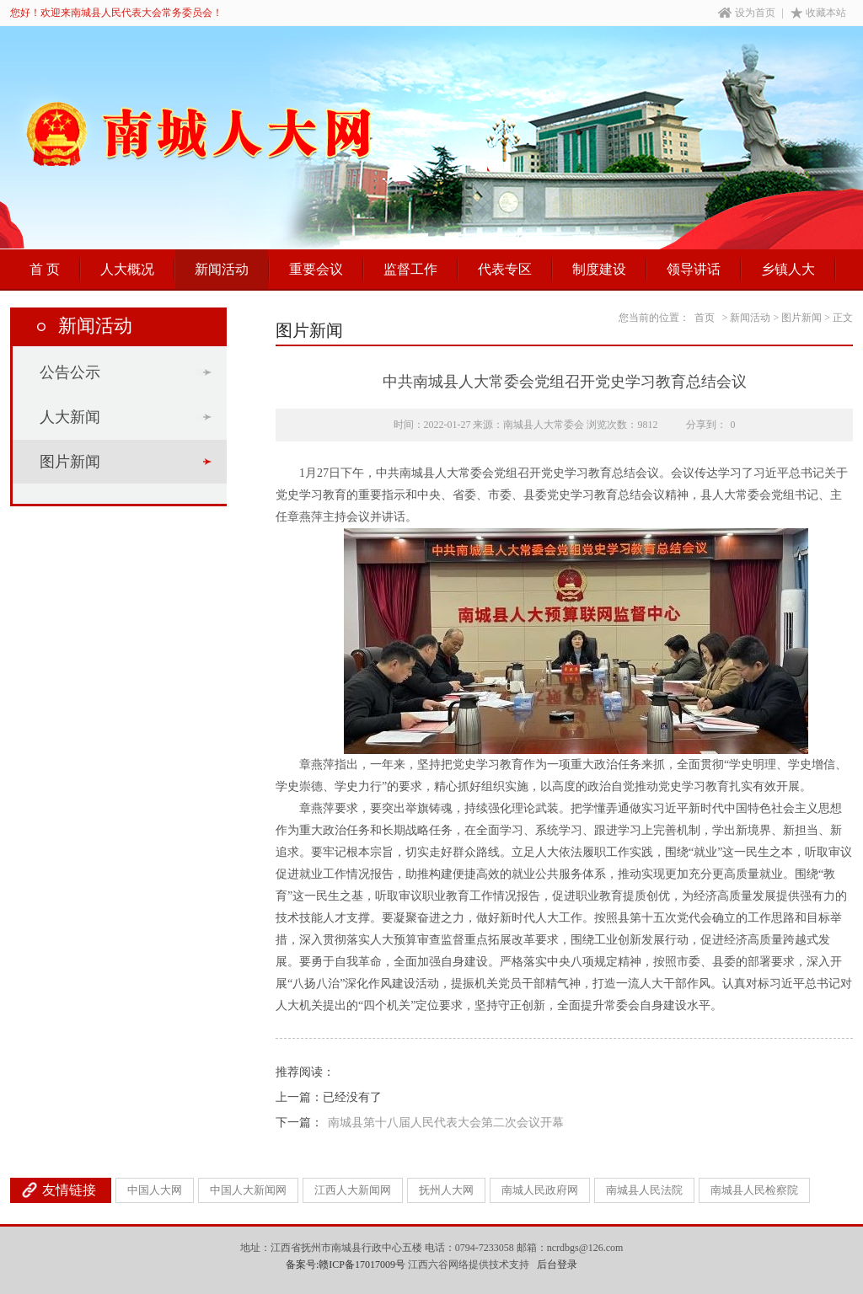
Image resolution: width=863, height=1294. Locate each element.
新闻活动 (222, 269)
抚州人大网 (446, 1190)
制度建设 (599, 269)
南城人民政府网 (539, 1190)
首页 (704, 318)
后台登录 (557, 1264)
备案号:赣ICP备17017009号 (345, 1264)
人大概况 (127, 269)
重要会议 (316, 269)
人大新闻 (70, 417)
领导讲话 (694, 269)
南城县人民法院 (644, 1190)
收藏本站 (818, 13)
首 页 (44, 269)
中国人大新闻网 (248, 1190)
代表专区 (505, 269)
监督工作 (410, 269)
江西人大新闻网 (352, 1190)
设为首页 (746, 13)
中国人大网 (154, 1190)
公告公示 (70, 372)
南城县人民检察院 (754, 1190)
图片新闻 (70, 461)
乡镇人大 (788, 269)
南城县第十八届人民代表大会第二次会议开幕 (446, 1122)
